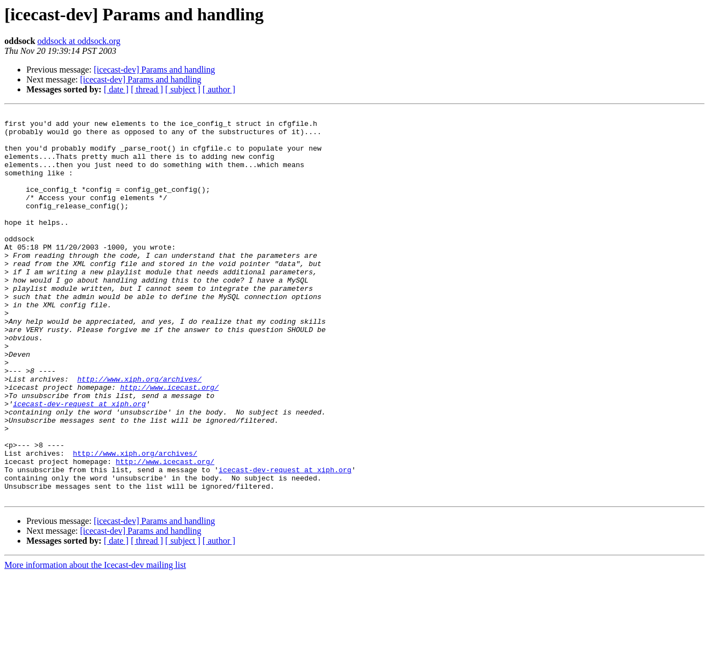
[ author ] (219, 89)
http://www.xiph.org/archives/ (139, 433)
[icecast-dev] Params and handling (154, 69)
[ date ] (116, 89)
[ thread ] (147, 89)
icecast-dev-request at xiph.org (79, 463)
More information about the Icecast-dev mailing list (95, 642)
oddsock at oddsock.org (78, 41)
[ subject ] (182, 89)
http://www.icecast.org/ (169, 443)
